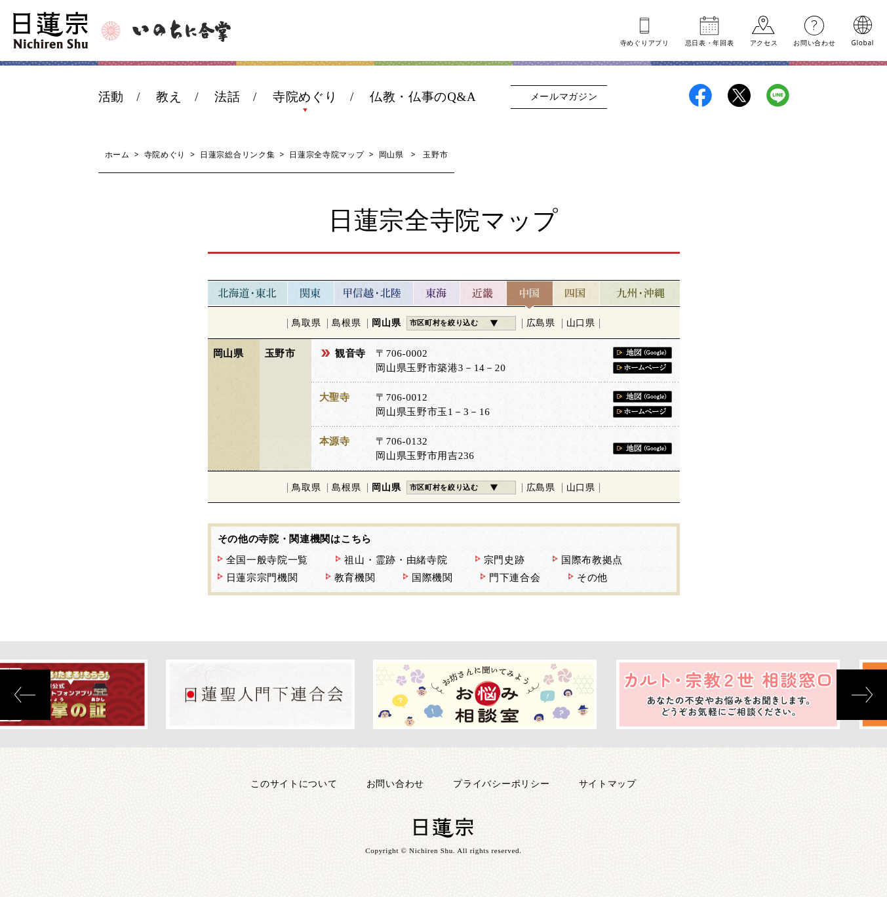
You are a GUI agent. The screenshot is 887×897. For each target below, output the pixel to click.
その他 (592, 577)
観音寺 (350, 353)
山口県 (580, 323)
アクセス (764, 42)
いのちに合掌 (181, 31)
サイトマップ (608, 783)
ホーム (117, 154)
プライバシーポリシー (501, 783)
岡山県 (391, 154)
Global (863, 42)
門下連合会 (515, 577)
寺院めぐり (305, 97)
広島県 (540, 323)
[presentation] (25, 694)
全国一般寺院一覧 (267, 560)
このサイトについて (293, 783)
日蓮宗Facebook (700, 95)
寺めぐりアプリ (644, 42)
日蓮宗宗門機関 (262, 577)
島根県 (346, 323)
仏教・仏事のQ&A (423, 97)
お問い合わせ (814, 42)
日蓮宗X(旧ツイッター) (739, 95)
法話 (227, 97)
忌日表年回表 (709, 42)
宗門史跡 (504, 560)
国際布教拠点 (592, 560)
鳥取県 (306, 323)
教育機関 (355, 577)
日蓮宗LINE (777, 95)
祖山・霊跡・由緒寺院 (395, 560)
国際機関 (432, 577)
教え (169, 97)
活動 (111, 97)
